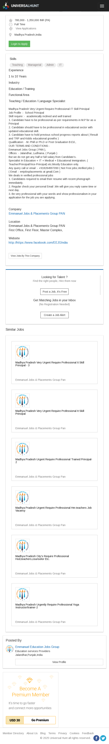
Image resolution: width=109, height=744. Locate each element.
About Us (32, 733)
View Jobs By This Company (25, 256)
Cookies (74, 733)
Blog (43, 733)
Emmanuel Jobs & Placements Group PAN (37, 213)
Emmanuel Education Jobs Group (37, 646)
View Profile (59, 662)
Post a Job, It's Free (55, 291)
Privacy (62, 733)
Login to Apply (19, 43)
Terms (52, 733)
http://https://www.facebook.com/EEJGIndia (38, 242)
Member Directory (13, 733)
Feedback (88, 733)
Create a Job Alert (54, 315)
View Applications (22, 28)
